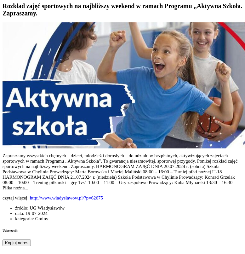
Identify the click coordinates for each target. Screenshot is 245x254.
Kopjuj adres (16, 242)
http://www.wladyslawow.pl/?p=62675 (66, 197)
